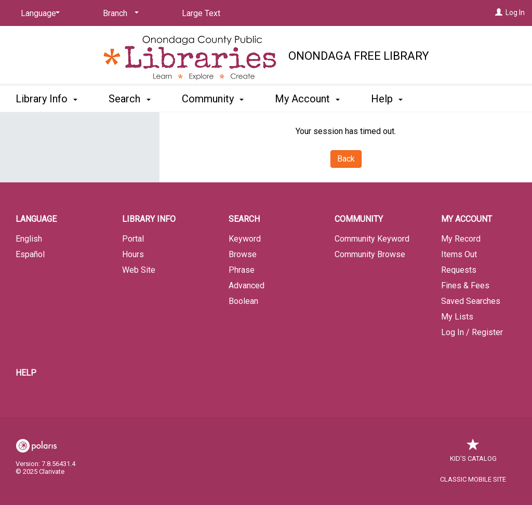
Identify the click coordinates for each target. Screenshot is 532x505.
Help (26, 373)
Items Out (459, 254)
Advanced (246, 285)
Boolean (243, 301)
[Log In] (498, 12)
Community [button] (213, 98)
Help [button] (387, 98)
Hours (133, 254)
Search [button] (129, 98)
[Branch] (119, 13)
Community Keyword (372, 239)
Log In (515, 12)
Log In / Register (472, 332)
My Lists (457, 317)
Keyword (245, 239)
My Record (461, 239)
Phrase (242, 270)
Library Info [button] (46, 98)
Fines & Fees (465, 285)
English (29, 239)
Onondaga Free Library (358, 55)
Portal (133, 239)
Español (30, 254)
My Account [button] (307, 98)
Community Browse (370, 254)
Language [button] (36, 219)
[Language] (38, 13)
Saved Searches (470, 301)
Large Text (201, 13)
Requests (458, 270)
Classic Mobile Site (473, 479)
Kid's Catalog (473, 453)
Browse (243, 254)
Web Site (138, 270)
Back (346, 159)
